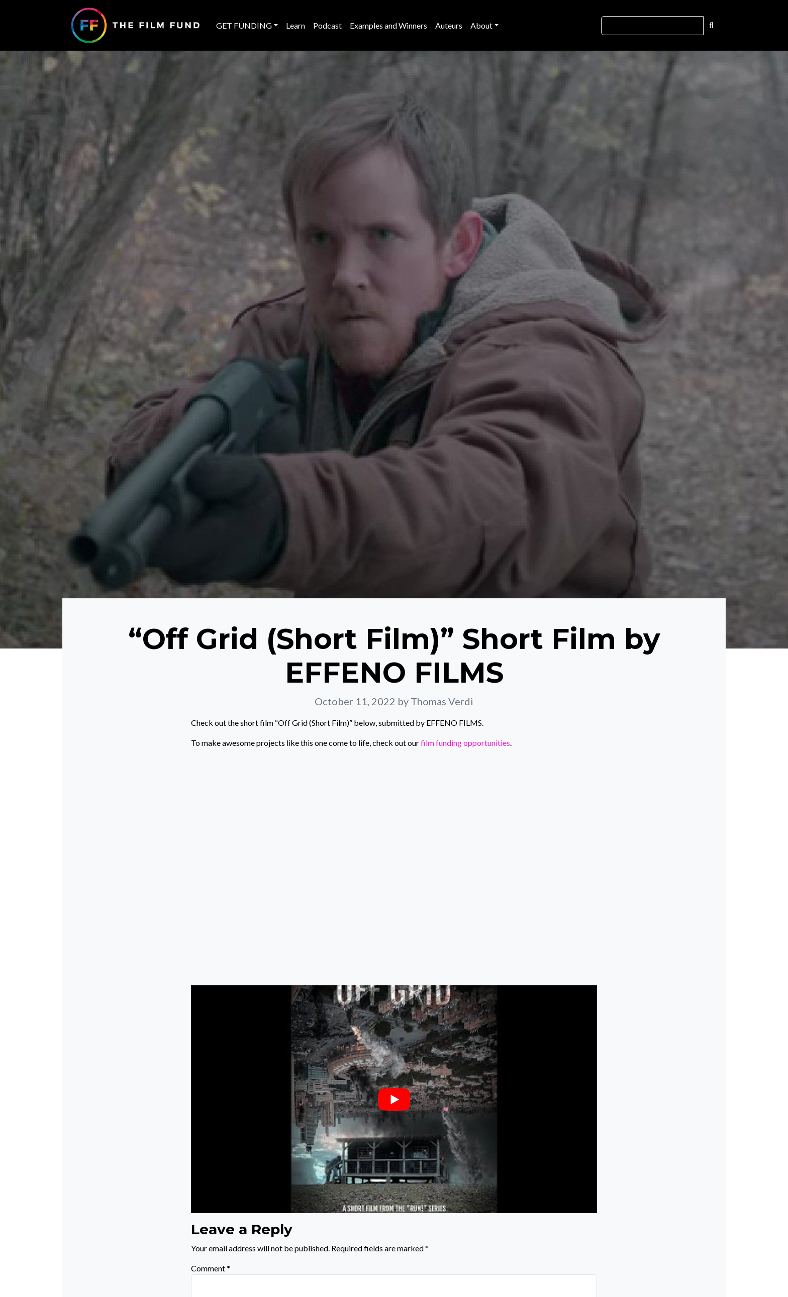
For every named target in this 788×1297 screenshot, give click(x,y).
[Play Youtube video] (394, 1099)
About (481, 25)
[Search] (652, 25)
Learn (295, 25)
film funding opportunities (465, 742)
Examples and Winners (388, 25)
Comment (210, 1268)
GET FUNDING (244, 25)
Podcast (327, 25)
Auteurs (448, 25)
